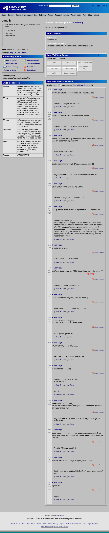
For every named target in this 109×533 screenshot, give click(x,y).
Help (93, 6)
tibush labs (60, 515)
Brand (33, 524)
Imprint (62, 524)
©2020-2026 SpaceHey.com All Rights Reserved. (54, 526)
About (96, 15)
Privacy (55, 524)
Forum (50, 15)
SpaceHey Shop (93, 524)
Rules (23, 524)
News (18, 524)
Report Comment (98, 97)
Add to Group (9, 70)
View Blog (78, 23)
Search (75, 6)
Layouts (66, 15)
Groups (57, 15)
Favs (73, 15)
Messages (28, 15)
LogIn (98, 6)
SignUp (104, 6)
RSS (44, 524)
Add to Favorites (31, 60)
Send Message (10, 63)
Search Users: (43, 6)
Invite (79, 15)
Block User (29, 67)
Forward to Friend (32, 63)
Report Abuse (76, 524)
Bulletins (42, 15)
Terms (50, 524)
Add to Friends (10, 60)
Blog (35, 15)
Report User (30, 70)
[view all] (96, 55)
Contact (68, 524)
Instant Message (10, 67)
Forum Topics (20, 53)
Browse (11, 15)
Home (4, 15)
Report (72, 107)
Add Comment (86, 85)
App (84, 15)
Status (85, 524)
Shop (90, 15)
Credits (39, 524)
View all (76, 85)
